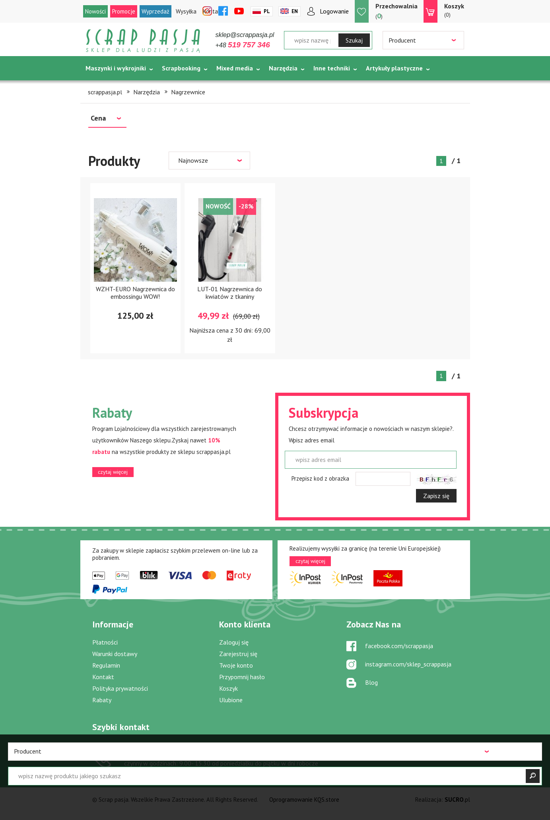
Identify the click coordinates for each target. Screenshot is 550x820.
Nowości (95, 11)
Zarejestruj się (238, 654)
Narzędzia (283, 68)
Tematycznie (104, 88)
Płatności (105, 642)
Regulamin (106, 665)
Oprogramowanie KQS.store (304, 799)
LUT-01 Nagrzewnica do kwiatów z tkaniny (229, 292)
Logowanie (334, 11)
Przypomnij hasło (242, 677)
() (396, 11)
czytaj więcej (113, 471)
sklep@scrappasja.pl (245, 34)
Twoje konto (236, 665)
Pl (267, 11)
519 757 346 (155, 752)
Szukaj (354, 40)
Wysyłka (186, 11)
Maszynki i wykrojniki (116, 68)
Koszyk (228, 688)
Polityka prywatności (120, 688)
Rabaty (101, 700)
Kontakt (103, 677)
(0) (454, 10)
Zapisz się (436, 496)
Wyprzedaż (155, 11)
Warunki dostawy (114, 654)
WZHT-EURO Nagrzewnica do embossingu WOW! (135, 292)
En (295, 11)
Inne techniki (331, 68)
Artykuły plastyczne (394, 68)
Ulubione (231, 700)
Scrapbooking (181, 68)
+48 (243, 45)
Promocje (123, 11)
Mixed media (234, 68)
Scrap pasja (143, 41)
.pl (457, 799)
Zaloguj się (234, 642)
